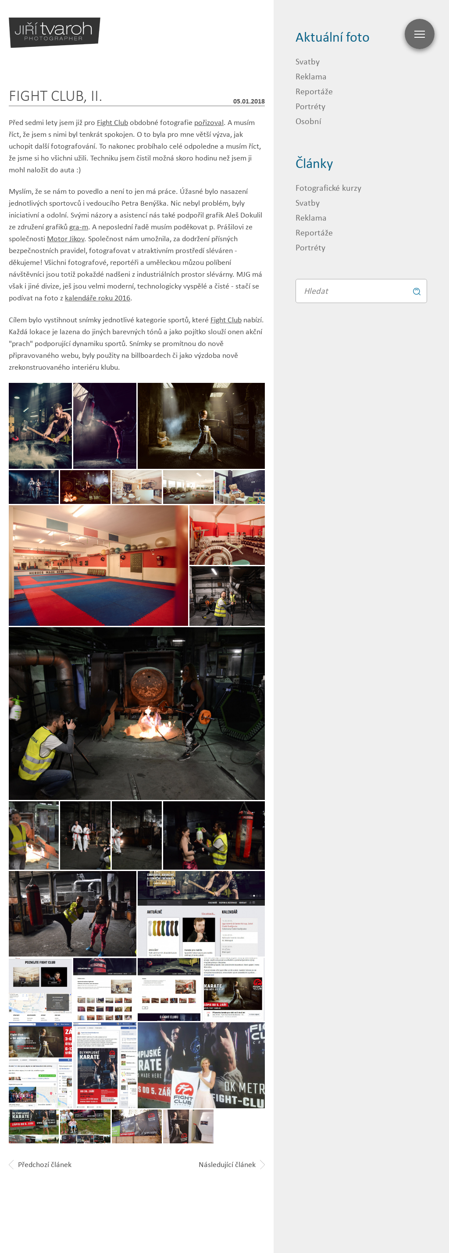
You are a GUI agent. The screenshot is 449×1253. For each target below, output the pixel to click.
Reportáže (314, 91)
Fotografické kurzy (328, 187)
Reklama (311, 76)
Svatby (308, 61)
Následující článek (232, 1164)
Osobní (308, 121)
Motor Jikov (65, 238)
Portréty (310, 106)
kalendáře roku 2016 (97, 298)
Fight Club (112, 122)
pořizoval (209, 122)
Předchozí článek (40, 1164)
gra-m (78, 226)
